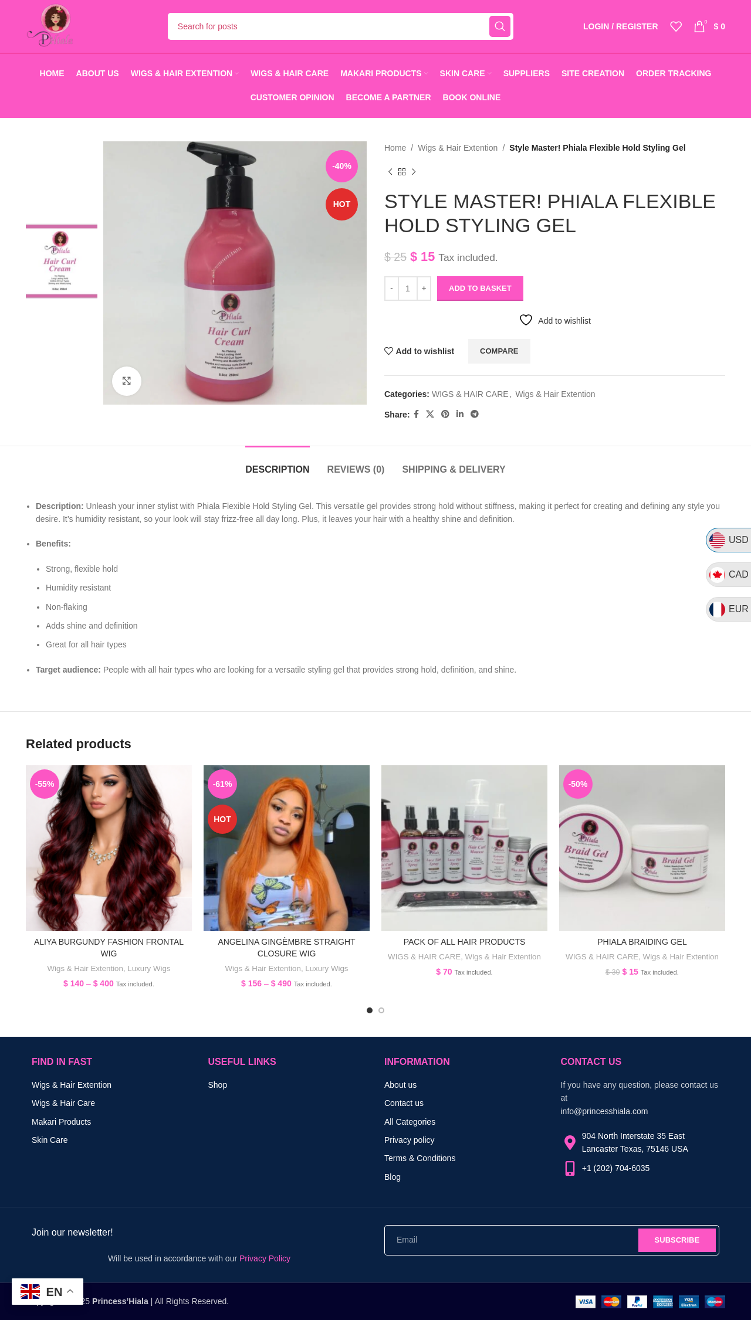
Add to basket (480, 288)
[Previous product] (390, 172)
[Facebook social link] (416, 414)
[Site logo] (50, 25)
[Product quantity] (408, 288)
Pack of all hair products (465, 941)
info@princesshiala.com (604, 1111)
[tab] (277, 463)
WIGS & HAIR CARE (470, 394)
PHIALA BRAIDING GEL (642, 941)
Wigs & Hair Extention (458, 147)
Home (395, 147)
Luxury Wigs (148, 968)
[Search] (340, 26)
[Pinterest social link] (445, 414)
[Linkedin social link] (460, 414)
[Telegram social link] (474, 414)
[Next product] (414, 172)
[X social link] (430, 414)
